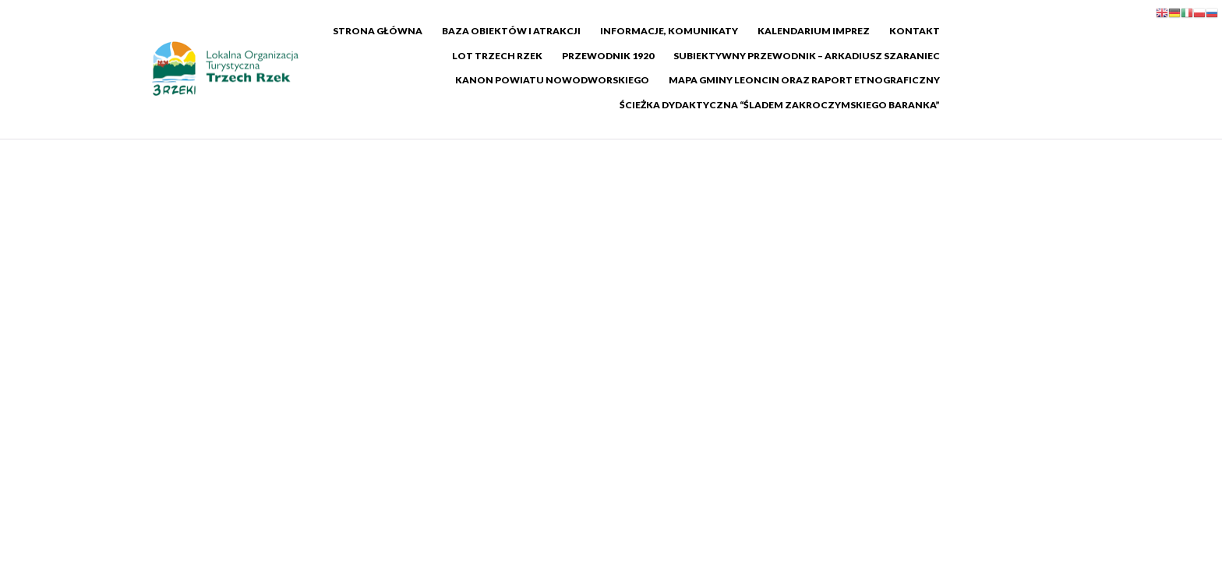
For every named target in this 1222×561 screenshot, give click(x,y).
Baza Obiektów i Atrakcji (524, 31)
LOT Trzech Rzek (1018, 31)
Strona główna (391, 31)
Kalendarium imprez (827, 31)
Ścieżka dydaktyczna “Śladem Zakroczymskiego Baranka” (903, 80)
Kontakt (927, 31)
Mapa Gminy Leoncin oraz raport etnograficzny (587, 80)
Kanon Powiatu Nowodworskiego (966, 56)
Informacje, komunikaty (682, 31)
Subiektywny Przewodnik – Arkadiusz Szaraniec (716, 56)
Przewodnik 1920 (517, 56)
